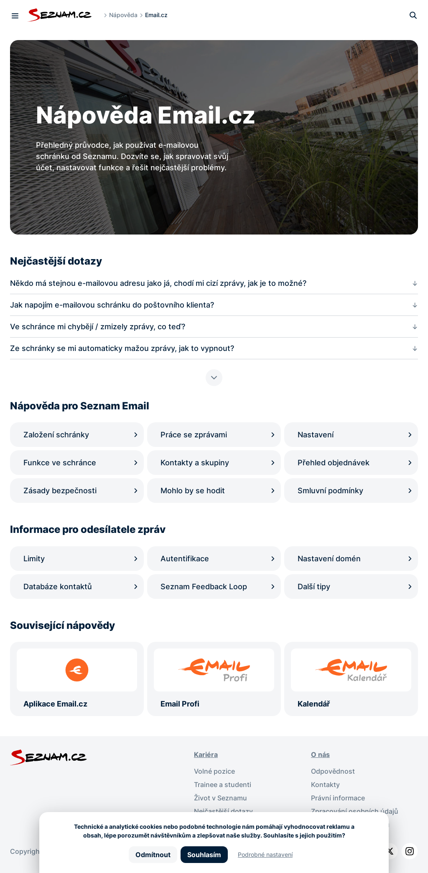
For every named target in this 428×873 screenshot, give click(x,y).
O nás (320, 754)
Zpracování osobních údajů (354, 811)
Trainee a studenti (222, 784)
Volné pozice (214, 771)
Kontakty (325, 784)
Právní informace (338, 798)
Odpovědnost (333, 771)
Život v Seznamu (220, 798)
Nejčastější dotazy (223, 811)
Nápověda (123, 14)
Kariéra (206, 754)
